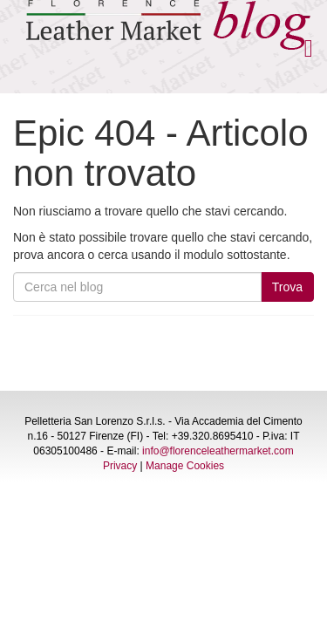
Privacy (120, 466)
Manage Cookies (185, 466)
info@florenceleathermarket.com (218, 451)
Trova (287, 287)
